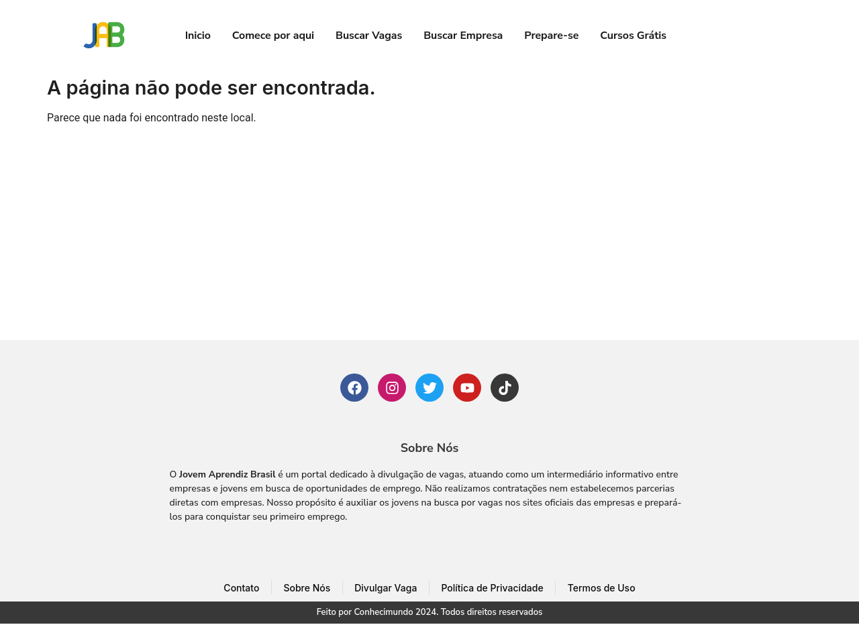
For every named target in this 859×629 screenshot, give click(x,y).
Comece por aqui (273, 35)
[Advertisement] (429, 239)
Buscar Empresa (463, 35)
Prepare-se (551, 35)
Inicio (198, 35)
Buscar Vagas (369, 35)
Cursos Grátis (633, 35)
